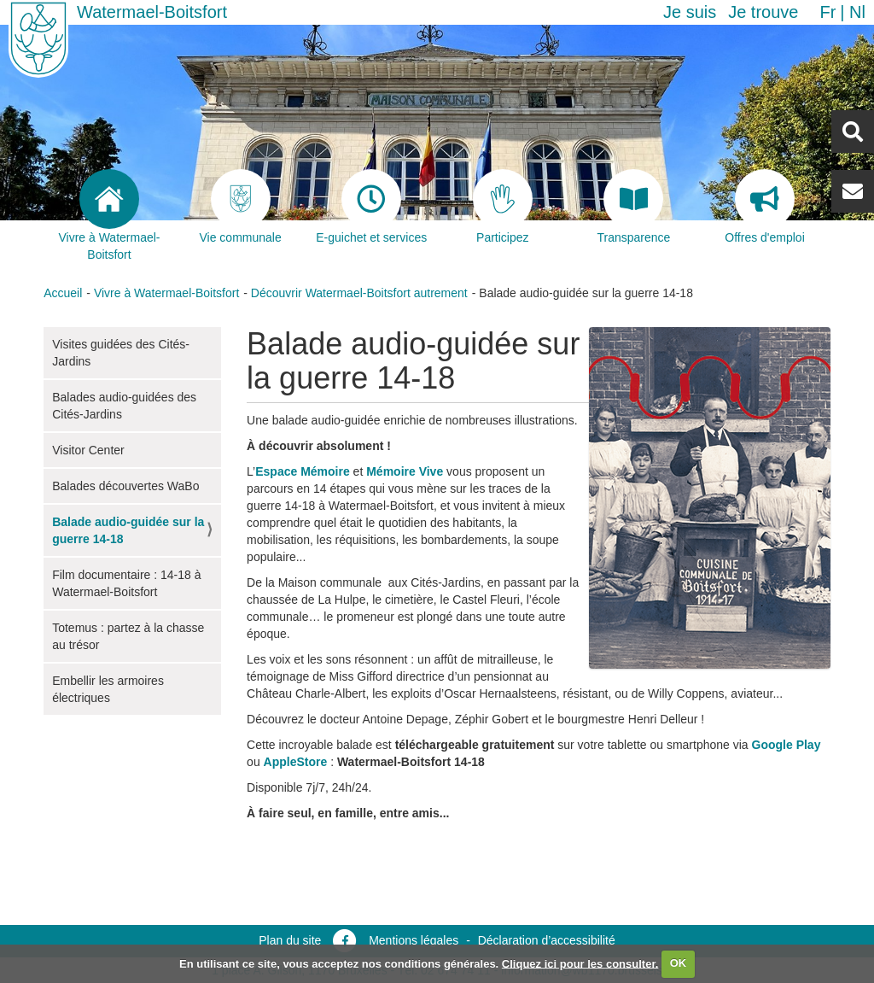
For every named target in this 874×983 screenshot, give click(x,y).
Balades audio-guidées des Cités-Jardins (124, 405)
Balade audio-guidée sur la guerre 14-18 (128, 530)
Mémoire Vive (404, 471)
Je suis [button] (689, 12)
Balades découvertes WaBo (125, 486)
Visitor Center (88, 450)
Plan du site (290, 940)
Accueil (63, 293)
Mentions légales (413, 940)
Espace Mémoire (302, 471)
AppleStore (296, 762)
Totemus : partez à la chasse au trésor (128, 636)
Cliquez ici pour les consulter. (580, 963)
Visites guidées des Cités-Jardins (120, 352)
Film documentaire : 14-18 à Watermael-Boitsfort (126, 583)
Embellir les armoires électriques (108, 689)
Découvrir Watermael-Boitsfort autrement (359, 293)
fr (827, 12)
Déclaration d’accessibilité (546, 940)
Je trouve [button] (763, 12)
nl (857, 12)
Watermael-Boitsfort (152, 12)
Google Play (786, 745)
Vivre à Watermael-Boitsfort (166, 293)
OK (678, 963)
